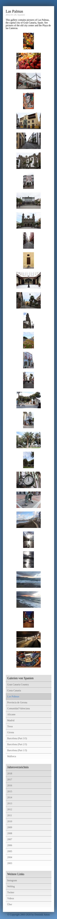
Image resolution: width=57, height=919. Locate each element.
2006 (9, 845)
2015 (9, 791)
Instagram (12, 880)
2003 (9, 863)
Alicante (11, 714)
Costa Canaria (14, 690)
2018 (9, 773)
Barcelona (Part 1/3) (17, 750)
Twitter (10, 892)
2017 (9, 779)
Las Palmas (13, 696)
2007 (9, 839)
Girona (10, 732)
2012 (9, 809)
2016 (9, 785)
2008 (9, 833)
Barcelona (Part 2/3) (17, 744)
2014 (9, 797)
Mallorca (11, 756)
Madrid (10, 720)
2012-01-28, (11, 15)
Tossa (10, 726)
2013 (9, 803)
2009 (9, 827)
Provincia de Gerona (17, 702)
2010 (9, 821)
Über (9, 904)
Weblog (11, 886)
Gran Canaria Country (18, 684)
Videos (10, 898)
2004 (9, 857)
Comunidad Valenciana (18, 708)
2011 (9, 815)
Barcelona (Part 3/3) (17, 738)
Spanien (21, 15)
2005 (9, 851)
